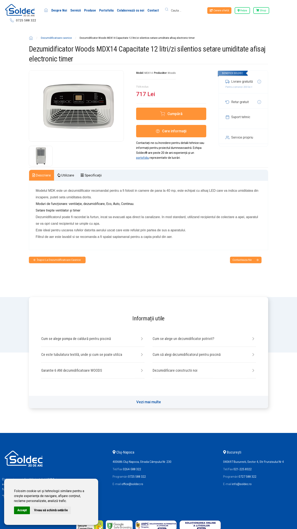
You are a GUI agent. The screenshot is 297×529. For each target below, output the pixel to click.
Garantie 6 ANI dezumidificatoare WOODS (71, 370)
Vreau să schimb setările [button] (51, 510)
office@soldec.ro (132, 484)
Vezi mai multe (148, 402)
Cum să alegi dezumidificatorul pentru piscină (187, 354)
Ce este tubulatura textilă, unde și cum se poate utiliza (81, 354)
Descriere (41, 175)
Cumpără (175, 114)
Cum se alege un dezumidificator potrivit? (183, 338)
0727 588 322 (247, 476)
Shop (261, 10)
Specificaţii (91, 175)
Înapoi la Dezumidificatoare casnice (59, 259)
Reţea (242, 10)
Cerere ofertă (219, 10)
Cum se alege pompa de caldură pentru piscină (76, 338)
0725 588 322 (26, 20)
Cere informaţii (171, 131)
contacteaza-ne (242, 259)
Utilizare (65, 175)
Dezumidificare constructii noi (175, 370)
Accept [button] (22, 510)
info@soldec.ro (242, 484)
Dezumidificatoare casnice (56, 37)
